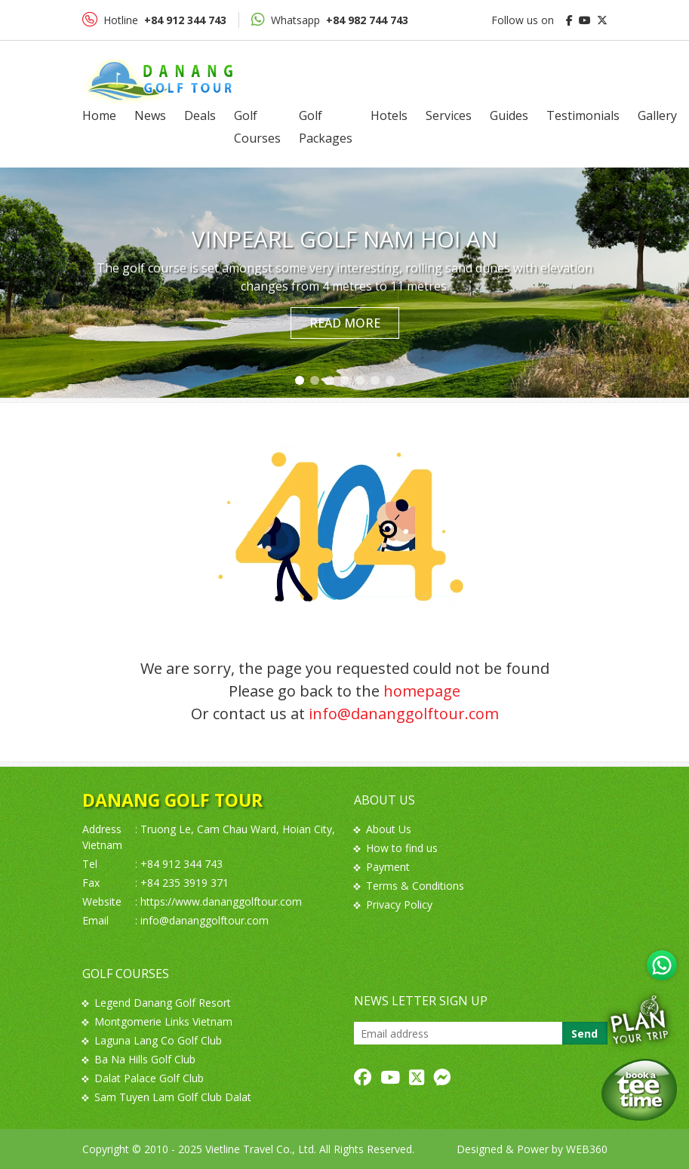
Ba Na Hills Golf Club (138, 1059)
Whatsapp (329, 19)
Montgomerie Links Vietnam (157, 1021)
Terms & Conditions (409, 885)
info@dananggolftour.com (404, 713)
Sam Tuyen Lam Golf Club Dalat (166, 1097)
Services (449, 115)
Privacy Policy (393, 904)
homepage (421, 691)
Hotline (154, 19)
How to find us (396, 848)
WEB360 (586, 1149)
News (150, 115)
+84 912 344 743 (181, 864)
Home (99, 115)
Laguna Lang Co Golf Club (152, 1040)
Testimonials (583, 115)
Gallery (657, 115)
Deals (200, 115)
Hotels (389, 115)
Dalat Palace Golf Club (143, 1078)
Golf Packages (325, 126)
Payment (382, 867)
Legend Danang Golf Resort (156, 1002)
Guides (509, 115)
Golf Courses (257, 126)
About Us (382, 829)
